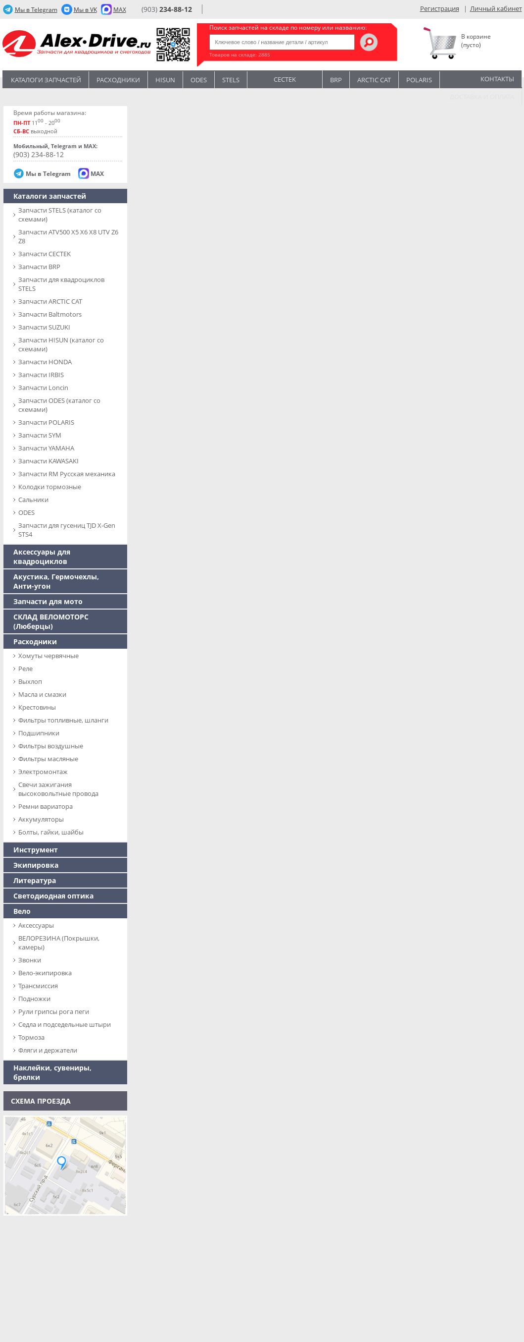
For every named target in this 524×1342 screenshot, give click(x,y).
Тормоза (31, 1037)
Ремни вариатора (45, 806)
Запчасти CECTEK (44, 253)
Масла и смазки (42, 694)
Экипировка (35, 865)
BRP (336, 79)
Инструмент (35, 849)
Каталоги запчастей (46, 79)
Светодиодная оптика (53, 895)
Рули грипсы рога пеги (53, 1011)
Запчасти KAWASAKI (48, 460)
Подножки (34, 998)
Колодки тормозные (49, 486)
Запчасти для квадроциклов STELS (61, 284)
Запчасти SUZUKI (44, 327)
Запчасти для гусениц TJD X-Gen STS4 (66, 530)
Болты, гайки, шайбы (51, 832)
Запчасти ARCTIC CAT (50, 301)
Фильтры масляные (48, 758)
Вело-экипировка (45, 972)
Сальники (33, 499)
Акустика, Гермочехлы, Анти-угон (56, 581)
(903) (167, 9)
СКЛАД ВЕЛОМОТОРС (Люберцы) (51, 621)
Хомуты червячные (48, 655)
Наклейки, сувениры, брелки (52, 1072)
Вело (22, 911)
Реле (25, 668)
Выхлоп (30, 681)
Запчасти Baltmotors (50, 314)
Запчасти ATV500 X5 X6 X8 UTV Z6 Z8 (68, 236)
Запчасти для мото (48, 601)
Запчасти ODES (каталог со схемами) (59, 405)
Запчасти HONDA (45, 361)
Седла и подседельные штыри (64, 1024)
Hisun (165, 79)
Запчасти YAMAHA (46, 448)
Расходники (118, 79)
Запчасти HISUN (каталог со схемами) (61, 344)
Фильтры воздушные (50, 745)
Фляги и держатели (47, 1050)
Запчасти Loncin (43, 387)
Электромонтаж (43, 771)
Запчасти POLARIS (46, 422)
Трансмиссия (38, 985)
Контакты (497, 78)
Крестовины (37, 707)
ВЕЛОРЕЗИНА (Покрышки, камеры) (58, 942)
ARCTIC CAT (374, 79)
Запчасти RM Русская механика (66, 473)
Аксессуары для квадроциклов (41, 556)
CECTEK (285, 78)
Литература (34, 880)
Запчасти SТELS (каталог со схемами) (59, 215)
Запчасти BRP (39, 266)
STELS (230, 79)
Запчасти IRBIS (41, 374)
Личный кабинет (496, 8)
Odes (199, 79)
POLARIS (419, 79)
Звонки (29, 959)
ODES (26, 512)
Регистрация (439, 8)
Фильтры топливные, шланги (63, 720)
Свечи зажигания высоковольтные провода (58, 789)
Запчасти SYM (39, 435)
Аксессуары (36, 925)
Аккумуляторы (41, 819)
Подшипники (38, 732)
